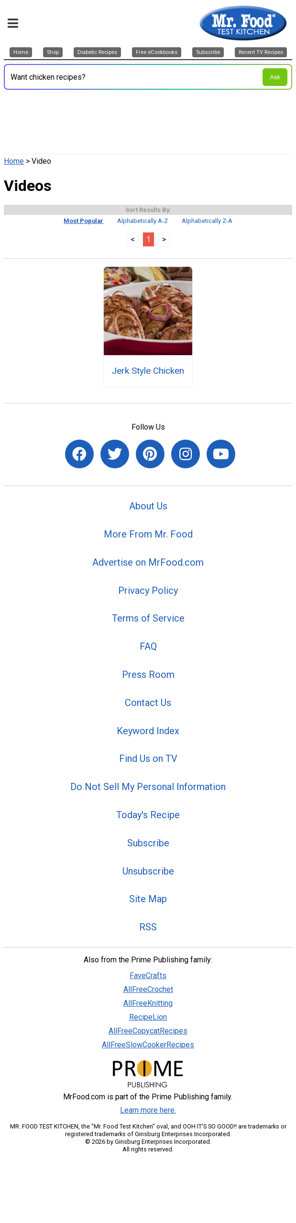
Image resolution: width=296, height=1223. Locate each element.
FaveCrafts (148, 975)
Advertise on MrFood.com (148, 562)
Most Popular (83, 220)
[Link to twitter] (114, 454)
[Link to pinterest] (150, 454)
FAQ (148, 646)
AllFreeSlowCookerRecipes (148, 1044)
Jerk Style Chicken (147, 370)
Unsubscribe (148, 871)
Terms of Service (148, 618)
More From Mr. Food (148, 534)
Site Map (148, 899)
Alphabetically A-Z (142, 220)
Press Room (148, 674)
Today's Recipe (148, 815)
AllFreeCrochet (148, 989)
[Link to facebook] (79, 454)
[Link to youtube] (221, 454)
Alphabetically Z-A (207, 220)
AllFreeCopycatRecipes (148, 1030)
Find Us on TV (148, 758)
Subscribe (148, 843)
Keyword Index (148, 731)
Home (14, 161)
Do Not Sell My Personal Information (148, 786)
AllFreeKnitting (148, 1003)
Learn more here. (148, 1110)
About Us (148, 506)
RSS (148, 927)
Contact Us (148, 702)
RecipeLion (148, 1017)
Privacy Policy (148, 590)
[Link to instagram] (185, 454)
